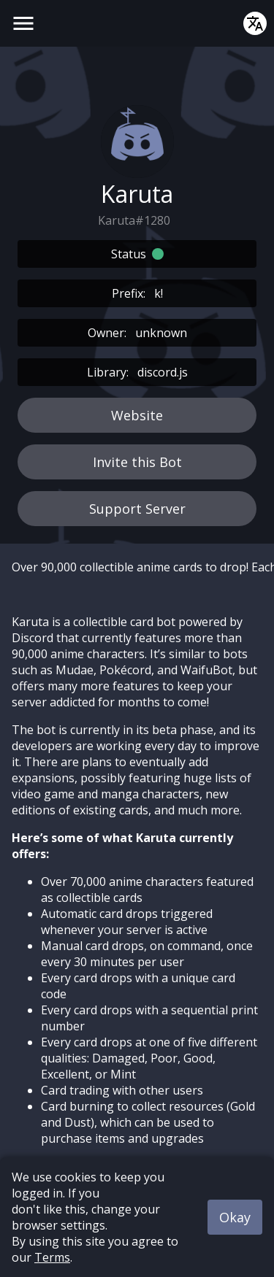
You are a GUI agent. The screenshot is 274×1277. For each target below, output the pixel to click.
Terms (52, 1257)
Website (137, 415)
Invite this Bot (137, 462)
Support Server (137, 508)
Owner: (137, 333)
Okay (235, 1217)
